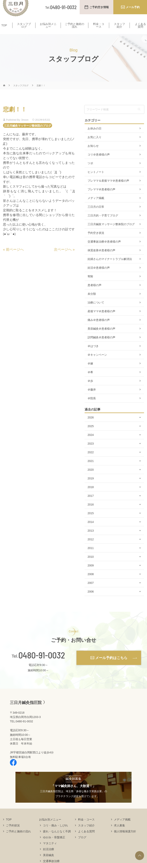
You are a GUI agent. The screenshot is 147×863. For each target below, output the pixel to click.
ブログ (82, 844)
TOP (4, 30)
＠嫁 (90, 371)
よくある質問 (86, 838)
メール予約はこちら (111, 665)
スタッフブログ (24, 30)
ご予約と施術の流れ (74, 30)
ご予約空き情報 (99, 7)
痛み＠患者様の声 (99, 327)
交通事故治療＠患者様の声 (104, 249)
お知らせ (93, 153)
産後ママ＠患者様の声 (101, 319)
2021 (91, 468)
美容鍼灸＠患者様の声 (101, 336)
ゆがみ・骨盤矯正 (54, 844)
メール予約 (133, 7)
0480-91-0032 (41, 662)
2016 (91, 512)
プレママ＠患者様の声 (101, 197)
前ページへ (15, 257)
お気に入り (94, 144)
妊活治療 (48, 856)
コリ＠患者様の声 (99, 162)
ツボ (90, 171)
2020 (91, 477)
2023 (91, 451)
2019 (91, 486)
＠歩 (90, 388)
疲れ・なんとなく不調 (57, 838)
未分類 (92, 301)
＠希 (90, 379)
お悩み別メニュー (48, 30)
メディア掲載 (96, 205)
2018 (91, 494)
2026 (91, 425)
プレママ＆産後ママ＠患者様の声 (108, 188)
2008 (91, 581)
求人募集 (119, 833)
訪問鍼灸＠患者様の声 (101, 345)
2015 (91, 521)
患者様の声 (94, 292)
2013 (91, 538)
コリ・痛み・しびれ (55, 833)
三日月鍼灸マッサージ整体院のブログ (27, 133)
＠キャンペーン (97, 362)
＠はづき (93, 353)
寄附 (90, 284)
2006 (91, 599)
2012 (91, 547)
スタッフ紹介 (119, 30)
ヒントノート (96, 179)
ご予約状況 (13, 833)
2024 (91, 442)
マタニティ (50, 850)
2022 (91, 460)
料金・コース (98, 30)
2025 (91, 433)
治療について (96, 310)
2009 (91, 573)
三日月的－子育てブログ (103, 223)
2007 (91, 590)
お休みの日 (94, 136)
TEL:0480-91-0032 (21, 729)
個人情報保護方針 (125, 838)
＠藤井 (92, 397)
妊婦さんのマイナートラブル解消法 (110, 266)
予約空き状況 (96, 240)
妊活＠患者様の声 (99, 275)
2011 (91, 555)
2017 (91, 503)
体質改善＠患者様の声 (101, 258)
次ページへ (63, 257)
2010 (91, 564)
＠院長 (92, 406)
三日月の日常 (96, 214)
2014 (91, 529)
